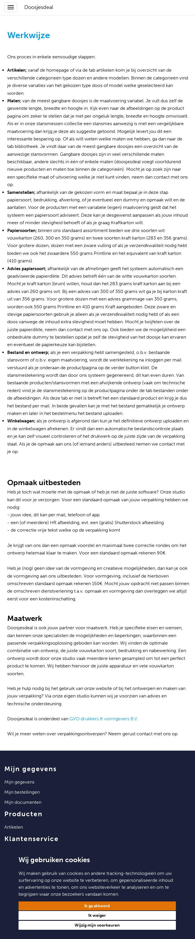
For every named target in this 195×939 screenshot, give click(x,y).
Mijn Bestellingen (22, 792)
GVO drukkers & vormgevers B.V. (103, 718)
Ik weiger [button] (97, 915)
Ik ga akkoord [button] (97, 905)
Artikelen (13, 827)
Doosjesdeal (38, 7)
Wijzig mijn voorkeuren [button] (97, 925)
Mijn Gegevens (19, 782)
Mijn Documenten (22, 802)
